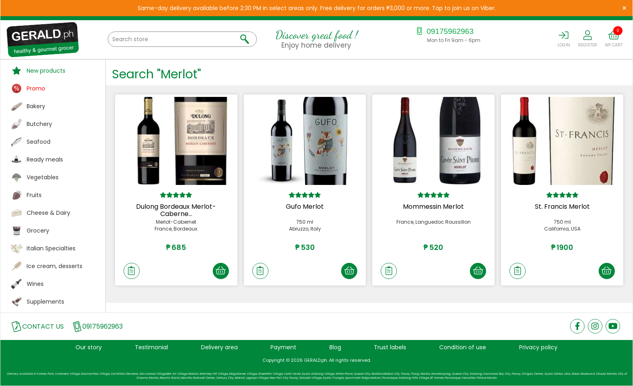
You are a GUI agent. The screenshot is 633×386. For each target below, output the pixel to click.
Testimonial (151, 347)
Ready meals (45, 159)
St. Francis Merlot (562, 206)
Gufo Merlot (305, 206)
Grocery (38, 231)
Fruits (34, 195)
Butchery (39, 124)
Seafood (38, 142)
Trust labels (390, 347)
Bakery (36, 106)
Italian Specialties (51, 248)
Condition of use (462, 347)
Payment (283, 347)
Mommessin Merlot (433, 206)
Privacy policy (538, 347)
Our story (88, 347)
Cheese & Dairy (48, 213)
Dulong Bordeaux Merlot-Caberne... (176, 210)
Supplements (45, 302)
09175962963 (444, 31)
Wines (35, 284)
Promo (36, 88)
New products (46, 71)
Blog (335, 347)
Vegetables (43, 177)
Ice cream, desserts (54, 266)
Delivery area (219, 347)
